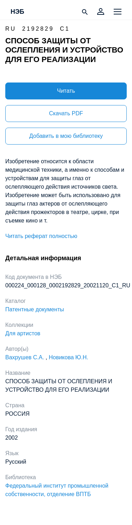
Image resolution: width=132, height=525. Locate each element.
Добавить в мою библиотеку (66, 136)
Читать (66, 91)
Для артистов (22, 333)
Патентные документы (34, 309)
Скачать (66, 113)
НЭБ (17, 12)
